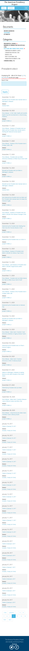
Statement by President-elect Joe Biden (12, 387)
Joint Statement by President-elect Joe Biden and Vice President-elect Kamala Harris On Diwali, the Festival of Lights (14, 199)
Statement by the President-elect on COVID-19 (14, 239)
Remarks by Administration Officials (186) (14, 46)
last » (10, 619)
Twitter (12, 647)
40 (5, 77)
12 (21, 616)
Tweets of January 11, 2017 (9, 520)
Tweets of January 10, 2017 (9, 532)
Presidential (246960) (10, 43)
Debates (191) (8, 54)
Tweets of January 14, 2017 (9, 485)
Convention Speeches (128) (12, 52)
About (4, 8)
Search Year (5, 80)
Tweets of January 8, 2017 (8, 555)
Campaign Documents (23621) (13, 50)
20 (2, 77)
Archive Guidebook (9, 31)
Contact (14, 644)
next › (5, 619)
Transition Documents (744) (12, 58)
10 (24, 75)
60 (7, 77)
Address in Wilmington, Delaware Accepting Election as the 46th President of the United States (13, 374)
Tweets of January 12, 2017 (9, 508)
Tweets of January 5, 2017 (8, 590)
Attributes (7, 34)
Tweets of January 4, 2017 (8, 602)
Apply (5, 92)
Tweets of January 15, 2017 (9, 473)
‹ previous (11, 612)
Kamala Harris (5, 105)
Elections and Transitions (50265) (14, 48)
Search (11, 8)
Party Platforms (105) (11, 56)
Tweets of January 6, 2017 (8, 579)
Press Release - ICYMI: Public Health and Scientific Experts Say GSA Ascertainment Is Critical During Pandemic (14, 114)
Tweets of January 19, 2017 (9, 426)
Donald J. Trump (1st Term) (9, 430)
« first (5, 612)
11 (17, 616)
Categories (7, 32)
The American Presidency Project (14, 3)
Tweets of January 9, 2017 (8, 543)
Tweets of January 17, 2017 (9, 449)
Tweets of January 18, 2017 (9, 438)
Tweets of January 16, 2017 (9, 461)
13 (25, 616)
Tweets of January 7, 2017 (8, 567)
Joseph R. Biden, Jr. (7, 121)
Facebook (17, 647)
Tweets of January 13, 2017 (9, 496)
